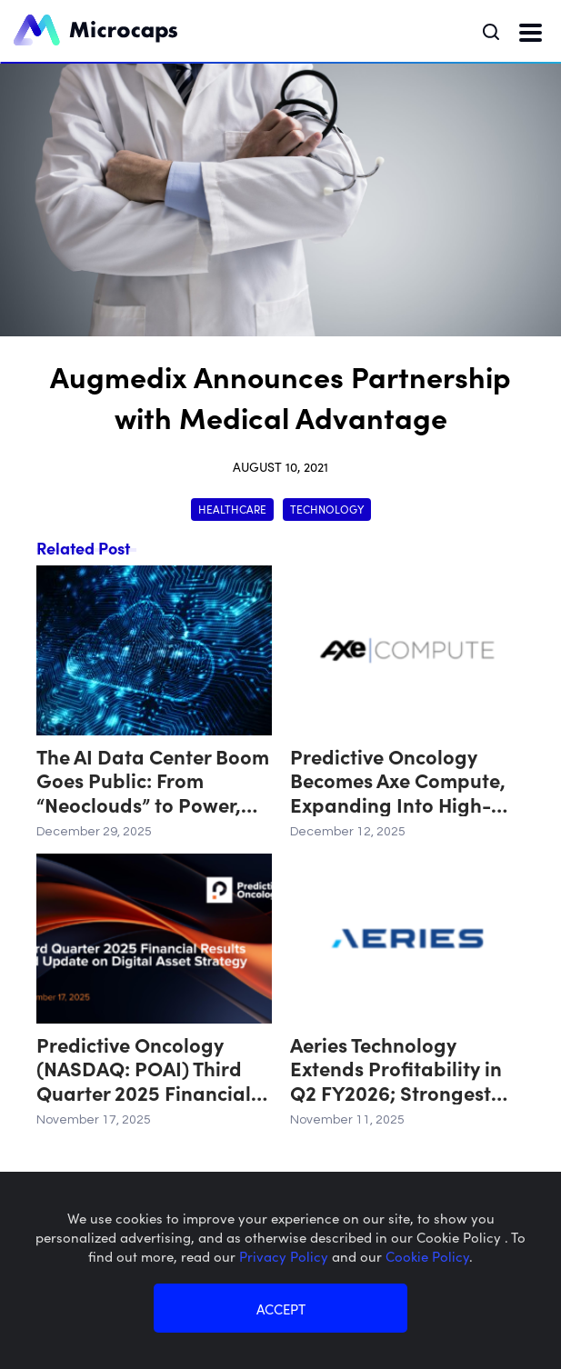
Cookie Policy (427, 1255)
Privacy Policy (285, 1255)
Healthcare (232, 508)
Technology (327, 508)
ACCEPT (281, 1308)
